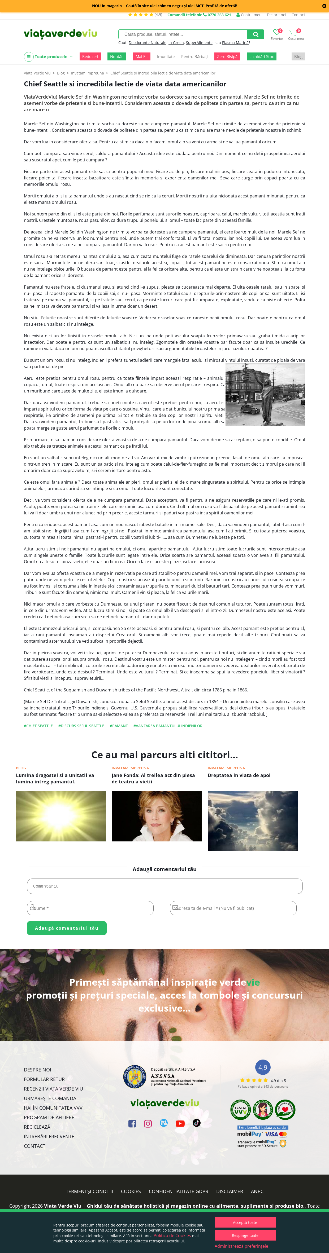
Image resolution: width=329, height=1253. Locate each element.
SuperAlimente (199, 42)
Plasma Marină (235, 42)
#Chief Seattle (38, 725)
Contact (298, 14)
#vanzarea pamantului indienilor (167, 725)
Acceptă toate (245, 1222)
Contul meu (249, 14)
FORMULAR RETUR (44, 1081)
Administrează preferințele (241, 1246)
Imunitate (166, 56)
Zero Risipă (227, 56)
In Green (176, 42)
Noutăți (117, 56)
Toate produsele (48, 57)
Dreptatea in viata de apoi (239, 775)
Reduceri (90, 56)
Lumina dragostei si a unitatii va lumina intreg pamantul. (55, 778)
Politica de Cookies (172, 1235)
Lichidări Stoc (261, 56)
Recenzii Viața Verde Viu (53, 1091)
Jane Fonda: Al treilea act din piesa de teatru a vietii (153, 778)
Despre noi (276, 14)
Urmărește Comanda (50, 1100)
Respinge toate (245, 1235)
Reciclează (37, 1129)
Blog (298, 56)
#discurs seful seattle (81, 725)
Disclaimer (229, 1193)
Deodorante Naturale (147, 42)
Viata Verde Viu (37, 73)
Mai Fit (142, 56)
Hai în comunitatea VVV (53, 1110)
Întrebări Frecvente (49, 1138)
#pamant (119, 725)
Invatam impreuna (130, 767)
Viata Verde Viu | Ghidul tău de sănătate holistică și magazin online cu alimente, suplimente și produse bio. (174, 1208)
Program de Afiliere (49, 1119)
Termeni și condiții (89, 1193)
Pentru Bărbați (194, 56)
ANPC (257, 1193)
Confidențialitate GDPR (178, 1193)
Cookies (131, 1193)
